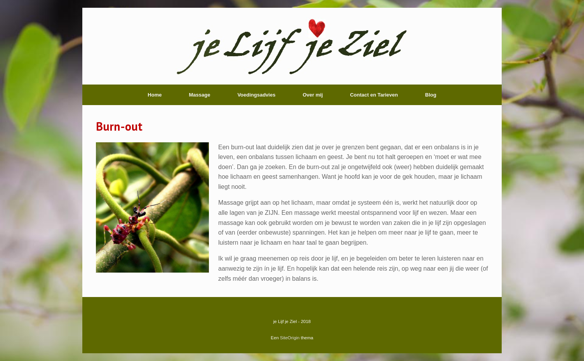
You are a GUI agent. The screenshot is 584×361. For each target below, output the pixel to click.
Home (155, 95)
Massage (199, 95)
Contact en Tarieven (374, 95)
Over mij (312, 95)
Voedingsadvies (256, 95)
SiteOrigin (290, 337)
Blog (430, 95)
